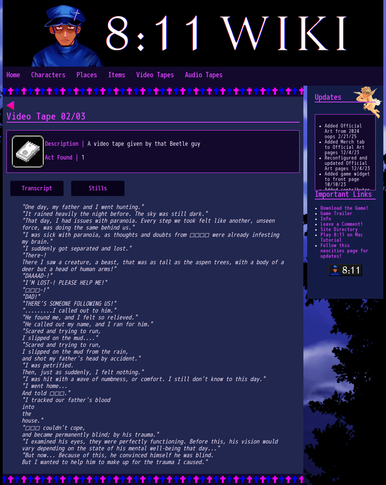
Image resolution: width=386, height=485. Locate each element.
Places (87, 75)
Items (116, 75)
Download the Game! (344, 208)
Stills (98, 188)
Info (326, 219)
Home (13, 75)
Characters (48, 75)
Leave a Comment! (342, 224)
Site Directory (339, 229)
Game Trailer (337, 213)
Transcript (37, 188)
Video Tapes (155, 75)
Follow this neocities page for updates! (344, 251)
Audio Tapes (204, 75)
